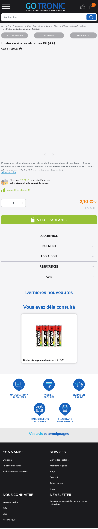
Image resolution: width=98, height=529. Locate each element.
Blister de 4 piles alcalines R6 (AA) (43, 360)
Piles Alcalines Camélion (74, 26)
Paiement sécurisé (12, 466)
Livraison (7, 460)
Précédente (15, 35)
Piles (56, 26)
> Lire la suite (8, 172)
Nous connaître (10, 502)
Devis (52, 489)
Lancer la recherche (91, 17)
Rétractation (56, 483)
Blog (5, 514)
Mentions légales (58, 466)
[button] (4, 203)
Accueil (4, 26)
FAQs (52, 472)
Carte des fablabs (59, 460)
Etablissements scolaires (15, 472)
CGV (5, 508)
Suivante (83, 35)
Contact (54, 477)
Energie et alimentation (38, 26)
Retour (49, 35)
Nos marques (9, 520)
